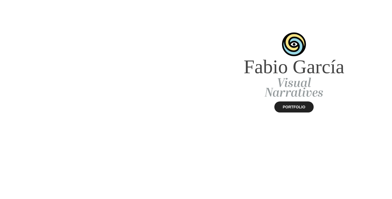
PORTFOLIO (294, 107)
